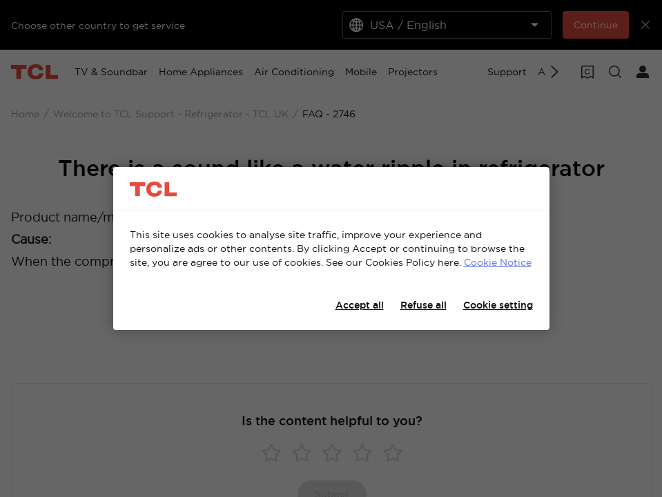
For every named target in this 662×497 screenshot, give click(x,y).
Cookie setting (498, 305)
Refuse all (423, 305)
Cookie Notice (498, 262)
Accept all (359, 305)
